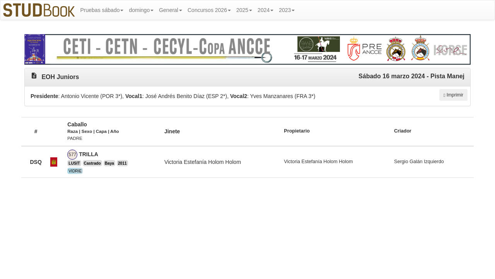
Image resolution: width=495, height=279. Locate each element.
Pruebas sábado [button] (102, 10)
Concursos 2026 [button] (209, 10)
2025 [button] (244, 10)
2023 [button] (287, 10)
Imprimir (453, 95)
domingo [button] (141, 10)
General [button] (170, 10)
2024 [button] (265, 10)
